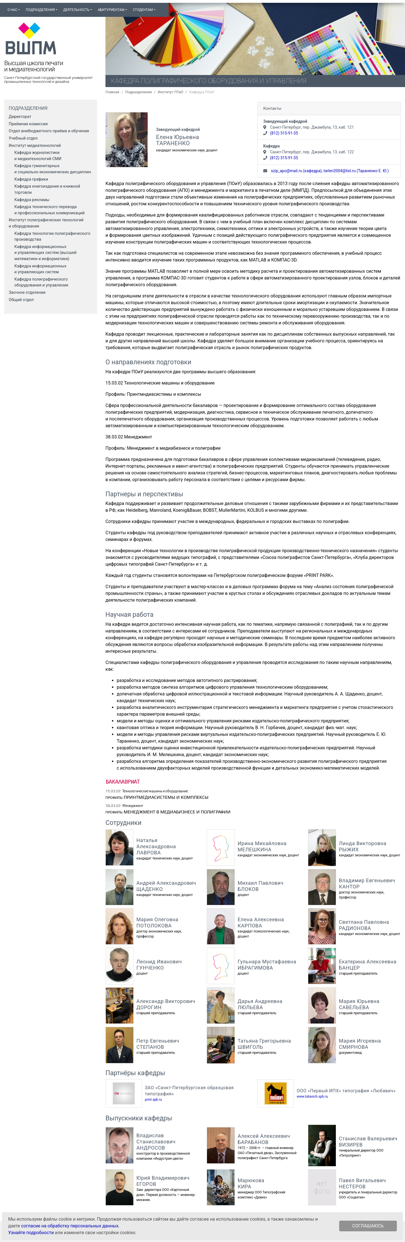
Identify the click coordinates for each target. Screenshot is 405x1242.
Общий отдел (21, 299)
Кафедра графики (31, 179)
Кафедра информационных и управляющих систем (40, 269)
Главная (112, 92)
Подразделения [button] (40, 10)
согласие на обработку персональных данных (69, 1226)
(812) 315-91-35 (284, 133)
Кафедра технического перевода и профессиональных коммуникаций (49, 209)
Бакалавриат (122, 781)
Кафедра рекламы (32, 199)
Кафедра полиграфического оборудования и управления (41, 282)
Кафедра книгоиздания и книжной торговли (47, 189)
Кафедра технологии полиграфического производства (52, 236)
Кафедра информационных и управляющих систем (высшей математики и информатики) (45, 252)
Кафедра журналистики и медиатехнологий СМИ (37, 155)
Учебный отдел (23, 138)
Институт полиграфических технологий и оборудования (46, 223)
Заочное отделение (27, 292)
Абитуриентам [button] (111, 10)
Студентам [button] (143, 10)
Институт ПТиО (170, 92)
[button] (161, 7)
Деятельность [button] (76, 10)
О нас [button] (12, 10)
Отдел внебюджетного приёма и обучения (49, 131)
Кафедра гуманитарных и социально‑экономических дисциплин (52, 168)
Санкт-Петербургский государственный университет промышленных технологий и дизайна (48, 80)
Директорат (20, 116)
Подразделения (138, 92)
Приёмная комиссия (28, 124)
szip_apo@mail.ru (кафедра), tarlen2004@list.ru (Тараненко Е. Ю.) (329, 171)
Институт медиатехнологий (35, 145)
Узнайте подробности (31, 1232)
